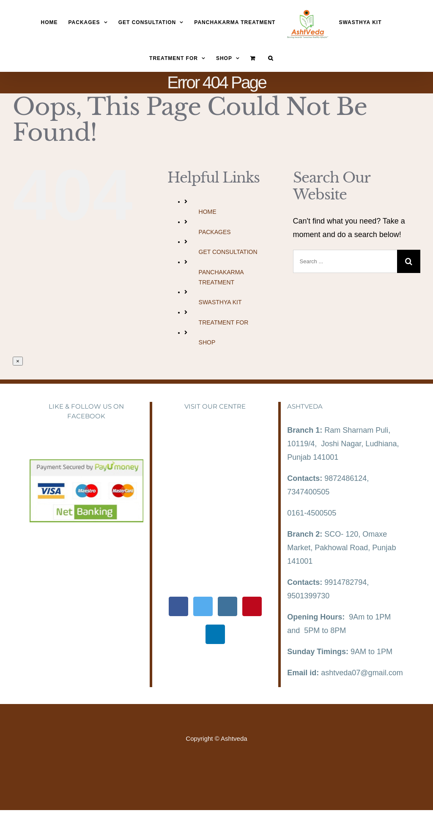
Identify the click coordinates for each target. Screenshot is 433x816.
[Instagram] (227, 606)
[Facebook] (178, 606)
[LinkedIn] (215, 634)
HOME (207, 211)
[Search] (270, 58)
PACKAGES (215, 232)
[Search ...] (345, 261)
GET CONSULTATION (228, 251)
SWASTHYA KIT (220, 302)
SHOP (207, 342)
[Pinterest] (252, 606)
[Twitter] (203, 606)
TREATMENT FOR (224, 322)
